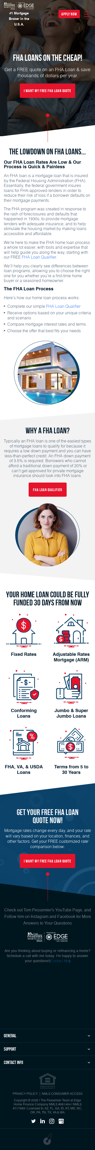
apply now (69, 14)
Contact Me (60, 961)
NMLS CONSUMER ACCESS (62, 1094)
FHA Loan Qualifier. (39, 257)
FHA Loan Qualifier (63, 306)
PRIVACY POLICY (25, 1094)
